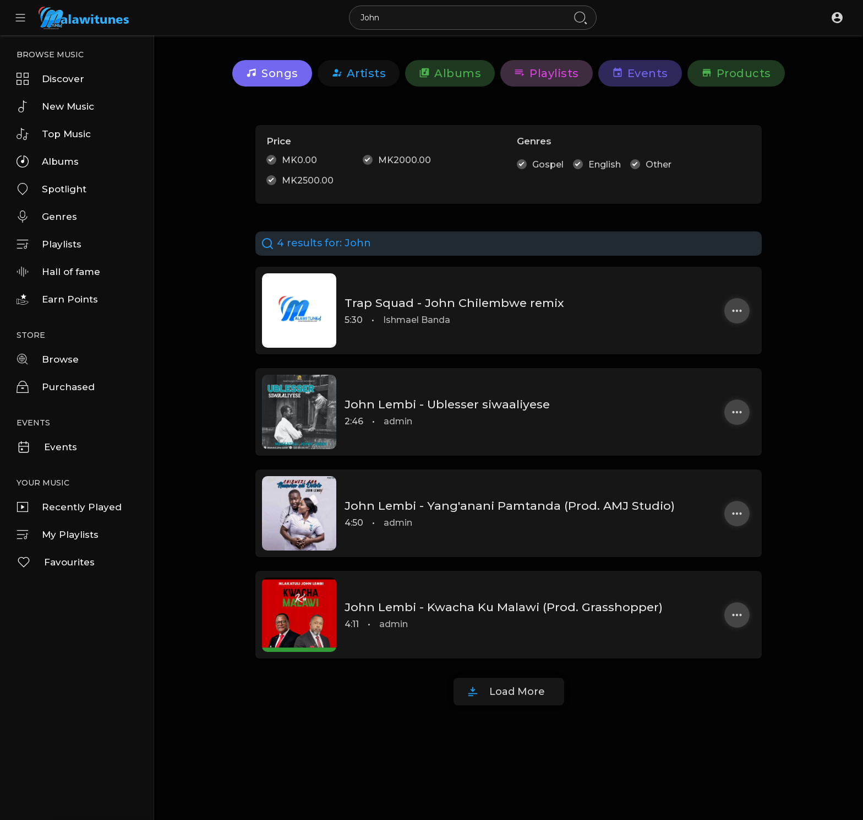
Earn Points (57, 299)
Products (736, 73)
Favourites (56, 562)
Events (47, 447)
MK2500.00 (308, 180)
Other (658, 164)
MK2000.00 (404, 160)
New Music (55, 106)
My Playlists (58, 534)
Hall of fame (58, 272)
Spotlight (51, 189)
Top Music (54, 134)
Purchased (56, 387)
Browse (48, 359)
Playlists (49, 244)
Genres (47, 217)
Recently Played (69, 507)
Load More (517, 692)
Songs (272, 73)
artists (358, 73)
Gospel (548, 164)
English (604, 164)
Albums (48, 161)
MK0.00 (299, 160)
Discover (50, 79)
